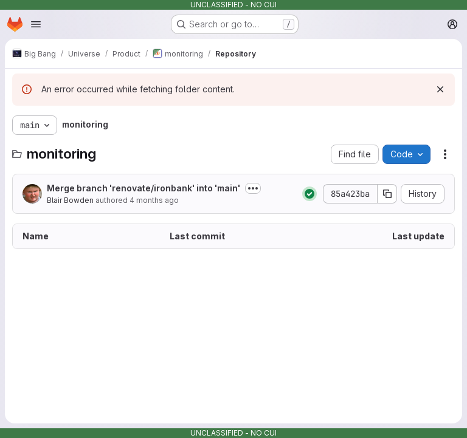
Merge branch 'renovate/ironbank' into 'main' (143, 188)
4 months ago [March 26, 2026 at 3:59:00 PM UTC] (154, 200)
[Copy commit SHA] (387, 194)
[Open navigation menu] (36, 24)
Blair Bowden (70, 200)
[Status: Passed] (309, 193)
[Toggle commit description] (253, 188)
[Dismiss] (440, 89)
